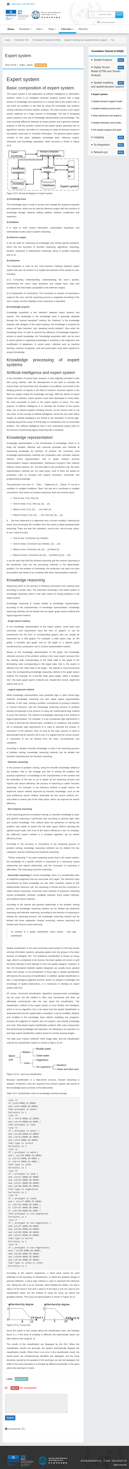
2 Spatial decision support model (106, 101)
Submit (10, 1418)
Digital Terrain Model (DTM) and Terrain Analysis (105, 71)
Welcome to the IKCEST (23, 4)
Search (119, 14)
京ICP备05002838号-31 (90, 1461)
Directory (83, 29)
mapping (99, 137)
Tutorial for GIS (21, 40)
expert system (22, 1379)
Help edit (41, 65)
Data (40, 29)
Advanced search (107, 22)
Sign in (15, 1388)
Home (10, 29)
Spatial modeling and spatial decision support (85, 40)
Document (25, 29)
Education (67, 29)
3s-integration (102, 144)
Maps (52, 29)
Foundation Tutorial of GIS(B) (47, 40)
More (121, 60)
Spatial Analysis (103, 59)
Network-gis (101, 152)
